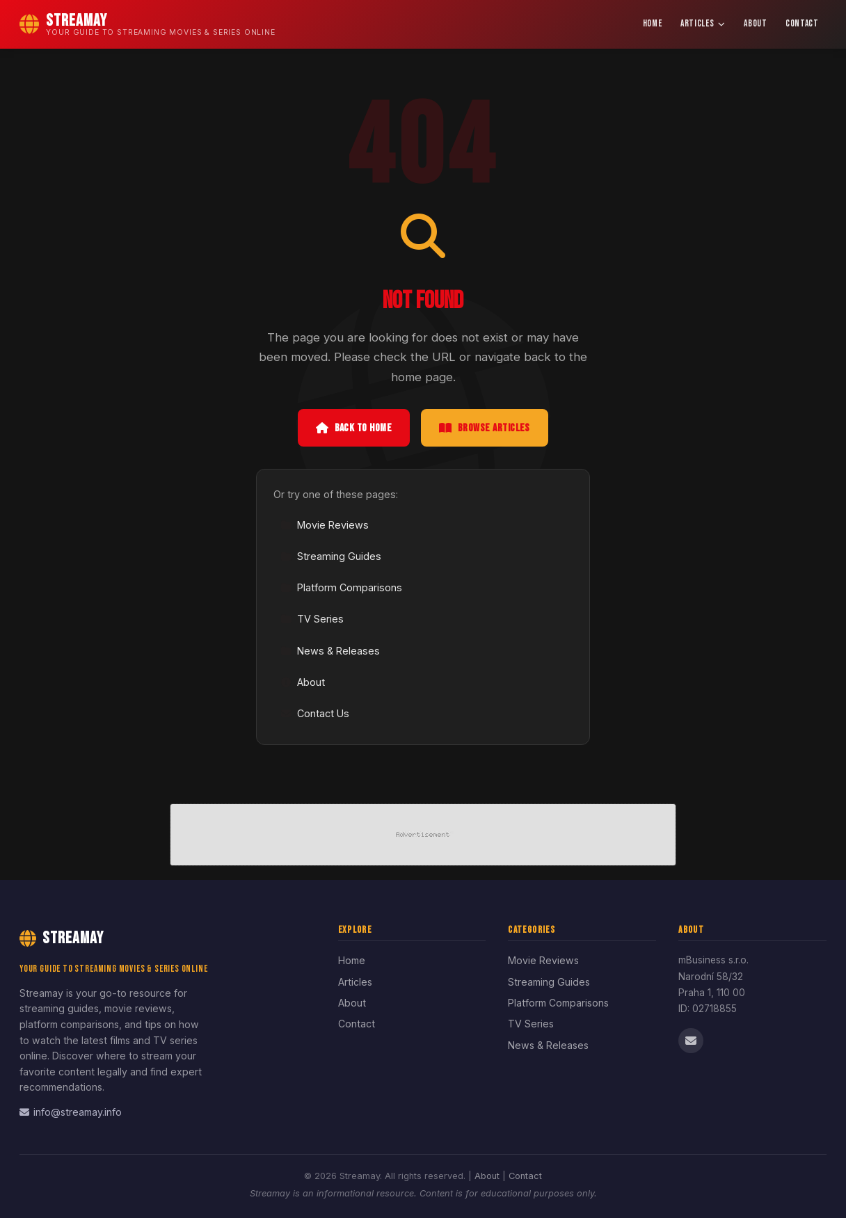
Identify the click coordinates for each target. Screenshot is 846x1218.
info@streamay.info (70, 1112)
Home (652, 23)
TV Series (312, 619)
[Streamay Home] (147, 24)
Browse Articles (484, 428)
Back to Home (354, 428)
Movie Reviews (324, 525)
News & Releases (330, 651)
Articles (703, 23)
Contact (802, 23)
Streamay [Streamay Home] (61, 938)
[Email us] (690, 1040)
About (755, 23)
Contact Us (314, 713)
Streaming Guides (330, 556)
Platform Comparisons (341, 587)
